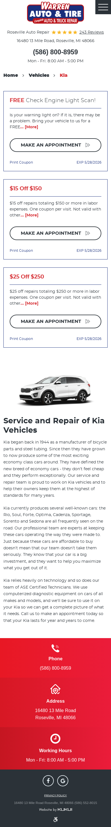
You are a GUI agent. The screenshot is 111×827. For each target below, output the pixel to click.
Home (10, 75)
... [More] (29, 127)
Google (63, 781)
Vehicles (39, 75)
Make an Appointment (52, 145)
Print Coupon (21, 162)
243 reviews (91, 32)
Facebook (48, 781)
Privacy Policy (55, 795)
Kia (63, 75)
